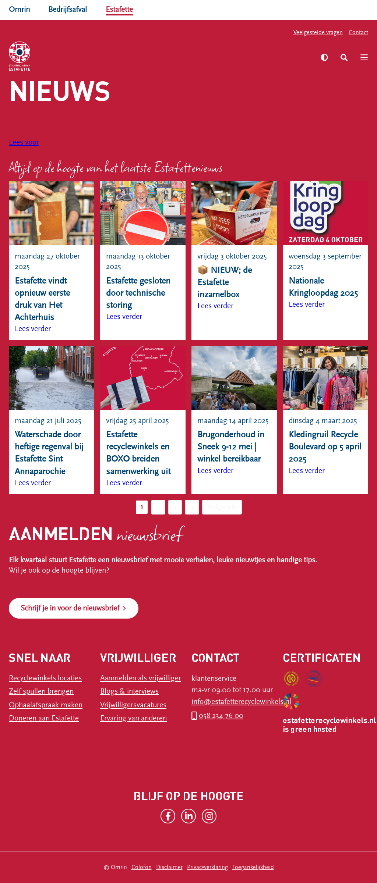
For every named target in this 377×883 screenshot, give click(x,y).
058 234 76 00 (221, 715)
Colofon (141, 867)
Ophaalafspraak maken (45, 705)
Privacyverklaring (207, 867)
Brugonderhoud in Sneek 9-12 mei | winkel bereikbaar (230, 447)
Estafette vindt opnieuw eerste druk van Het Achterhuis (42, 299)
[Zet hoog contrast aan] (324, 57)
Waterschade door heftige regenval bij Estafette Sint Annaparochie (49, 453)
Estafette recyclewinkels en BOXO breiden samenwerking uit (138, 453)
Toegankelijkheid (253, 867)
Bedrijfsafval (67, 9)
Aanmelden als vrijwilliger (140, 678)
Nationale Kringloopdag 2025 (323, 287)
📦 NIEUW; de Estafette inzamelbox (224, 282)
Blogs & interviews (129, 691)
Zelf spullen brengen (41, 691)
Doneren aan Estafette (44, 718)
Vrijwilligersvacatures (133, 705)
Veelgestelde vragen (318, 32)
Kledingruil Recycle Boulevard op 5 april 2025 (325, 447)
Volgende (222, 507)
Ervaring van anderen (133, 718)
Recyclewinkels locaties (45, 678)
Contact (358, 32)
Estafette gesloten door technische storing (138, 293)
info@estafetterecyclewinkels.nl (241, 701)
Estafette (119, 9)
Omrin (19, 9)
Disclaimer (169, 867)
